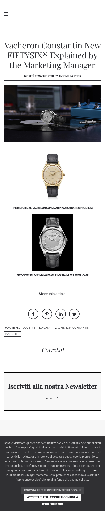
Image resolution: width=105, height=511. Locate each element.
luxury (45, 327)
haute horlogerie (20, 327)
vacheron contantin (72, 327)
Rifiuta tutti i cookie (52, 504)
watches (12, 334)
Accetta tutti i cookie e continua (52, 497)
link (95, 471)
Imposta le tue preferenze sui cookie (52, 490)
